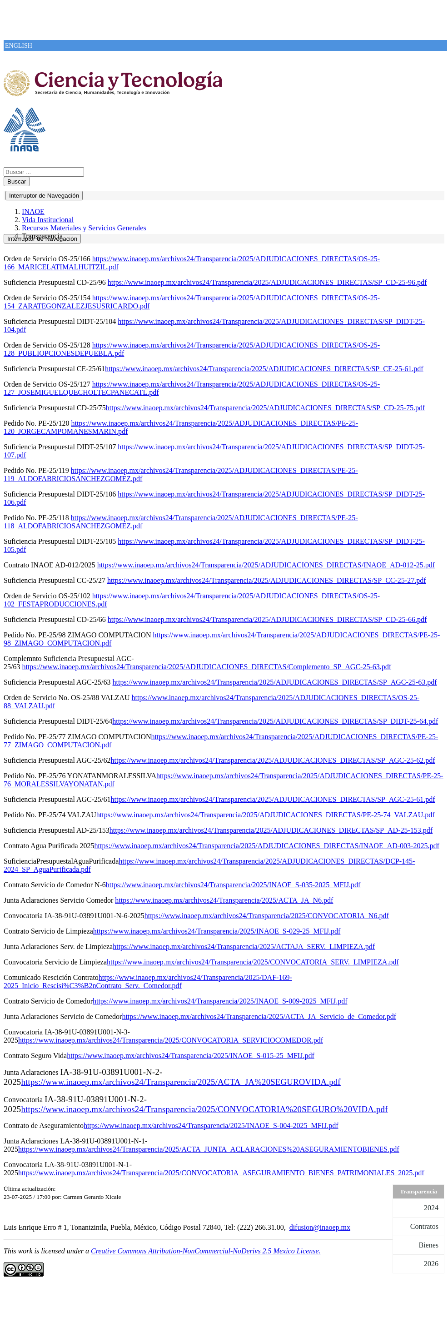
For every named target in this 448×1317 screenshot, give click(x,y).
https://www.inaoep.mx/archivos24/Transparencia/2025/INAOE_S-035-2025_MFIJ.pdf (233, 885)
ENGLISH (18, 45)
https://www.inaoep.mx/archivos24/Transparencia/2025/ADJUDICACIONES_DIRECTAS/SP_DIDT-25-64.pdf (275, 721)
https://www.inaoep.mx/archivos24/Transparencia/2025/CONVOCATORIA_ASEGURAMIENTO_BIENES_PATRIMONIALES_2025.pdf (221, 1173)
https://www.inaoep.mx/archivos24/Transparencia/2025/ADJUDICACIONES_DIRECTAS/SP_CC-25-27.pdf (266, 580)
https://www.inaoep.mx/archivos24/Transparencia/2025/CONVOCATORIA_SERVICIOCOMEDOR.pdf (170, 1040)
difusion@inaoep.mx (319, 1227)
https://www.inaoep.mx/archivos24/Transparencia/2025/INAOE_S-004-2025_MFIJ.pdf (211, 1125)
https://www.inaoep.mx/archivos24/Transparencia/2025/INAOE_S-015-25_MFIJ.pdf (190, 1055)
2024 (431, 1208)
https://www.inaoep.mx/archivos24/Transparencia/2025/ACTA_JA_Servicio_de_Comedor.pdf (259, 1016)
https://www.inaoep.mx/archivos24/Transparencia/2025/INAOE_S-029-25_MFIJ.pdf (217, 931)
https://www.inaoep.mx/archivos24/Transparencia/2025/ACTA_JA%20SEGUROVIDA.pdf (180, 1082)
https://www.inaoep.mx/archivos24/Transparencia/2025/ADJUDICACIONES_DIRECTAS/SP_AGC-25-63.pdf (275, 682)
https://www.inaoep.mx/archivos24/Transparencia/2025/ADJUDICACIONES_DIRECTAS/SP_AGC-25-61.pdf (273, 799)
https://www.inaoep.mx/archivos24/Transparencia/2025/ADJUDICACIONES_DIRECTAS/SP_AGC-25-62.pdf (273, 760)
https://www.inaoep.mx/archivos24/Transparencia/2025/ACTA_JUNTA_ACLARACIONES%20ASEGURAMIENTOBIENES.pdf (208, 1149)
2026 (431, 1263)
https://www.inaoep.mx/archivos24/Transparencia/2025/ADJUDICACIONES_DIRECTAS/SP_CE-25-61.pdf (264, 369)
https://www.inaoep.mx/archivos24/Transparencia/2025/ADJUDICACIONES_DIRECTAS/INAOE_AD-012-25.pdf (266, 565)
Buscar (16, 181)
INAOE (33, 211)
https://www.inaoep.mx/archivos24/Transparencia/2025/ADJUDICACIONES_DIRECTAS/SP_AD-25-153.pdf (271, 830)
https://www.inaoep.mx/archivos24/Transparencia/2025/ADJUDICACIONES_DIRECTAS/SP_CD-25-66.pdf (267, 619)
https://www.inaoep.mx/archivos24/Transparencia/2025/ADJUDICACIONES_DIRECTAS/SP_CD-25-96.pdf (267, 282)
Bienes (428, 1245)
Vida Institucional (48, 220)
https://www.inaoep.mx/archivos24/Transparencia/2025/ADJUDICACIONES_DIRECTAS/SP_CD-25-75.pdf (265, 408)
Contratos (424, 1226)
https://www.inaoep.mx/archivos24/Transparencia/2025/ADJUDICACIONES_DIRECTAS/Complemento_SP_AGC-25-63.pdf (206, 667)
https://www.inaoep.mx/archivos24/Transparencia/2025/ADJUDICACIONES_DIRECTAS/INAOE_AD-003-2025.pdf (267, 846)
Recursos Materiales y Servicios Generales (84, 228)
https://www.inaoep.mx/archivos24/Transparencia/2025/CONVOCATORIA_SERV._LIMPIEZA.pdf (253, 962)
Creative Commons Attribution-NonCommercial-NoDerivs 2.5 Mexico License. (206, 1251)
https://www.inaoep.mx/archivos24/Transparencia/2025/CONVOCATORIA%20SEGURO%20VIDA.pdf (204, 1109)
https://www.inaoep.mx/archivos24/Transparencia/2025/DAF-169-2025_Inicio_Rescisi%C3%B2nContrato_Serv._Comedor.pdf (148, 981)
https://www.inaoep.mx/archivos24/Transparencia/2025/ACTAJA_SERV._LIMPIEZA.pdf (244, 946)
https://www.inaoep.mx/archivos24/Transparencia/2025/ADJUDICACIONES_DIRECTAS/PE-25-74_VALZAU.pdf (265, 815)
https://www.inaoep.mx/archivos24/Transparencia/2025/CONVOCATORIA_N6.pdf (266, 915)
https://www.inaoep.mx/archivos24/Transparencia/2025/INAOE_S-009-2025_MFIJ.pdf (220, 1001)
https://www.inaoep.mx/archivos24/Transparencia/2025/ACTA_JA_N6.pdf (224, 900)
